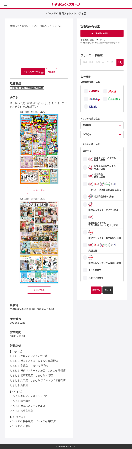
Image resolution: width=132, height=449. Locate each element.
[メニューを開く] (5, 4)
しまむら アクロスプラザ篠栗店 (47, 380)
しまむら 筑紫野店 (48, 360)
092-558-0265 (17, 322)
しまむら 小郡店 (44, 375)
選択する (87, 151)
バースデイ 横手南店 (21, 421)
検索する (96, 290)
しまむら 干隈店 (56, 370)
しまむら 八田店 (19, 380)
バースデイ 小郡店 (20, 426)
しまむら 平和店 (39, 365)
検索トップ (14, 26)
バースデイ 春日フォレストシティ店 (46, 26)
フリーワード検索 (91, 55)
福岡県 (25, 26)
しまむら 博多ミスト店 (22, 360)
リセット (108, 290)
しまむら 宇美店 (19, 365)
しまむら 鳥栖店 (19, 385)
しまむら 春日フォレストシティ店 (29, 355)
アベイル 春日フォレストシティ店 (29, 396)
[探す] (120, 62)
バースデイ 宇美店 (45, 421)
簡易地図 (51, 72)
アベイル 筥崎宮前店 (21, 410)
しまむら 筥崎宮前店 (21, 375)
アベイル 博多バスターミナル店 (27, 405)
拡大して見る (39, 190)
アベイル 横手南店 (20, 401)
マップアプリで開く (32, 72)
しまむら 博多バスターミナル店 (27, 370)
